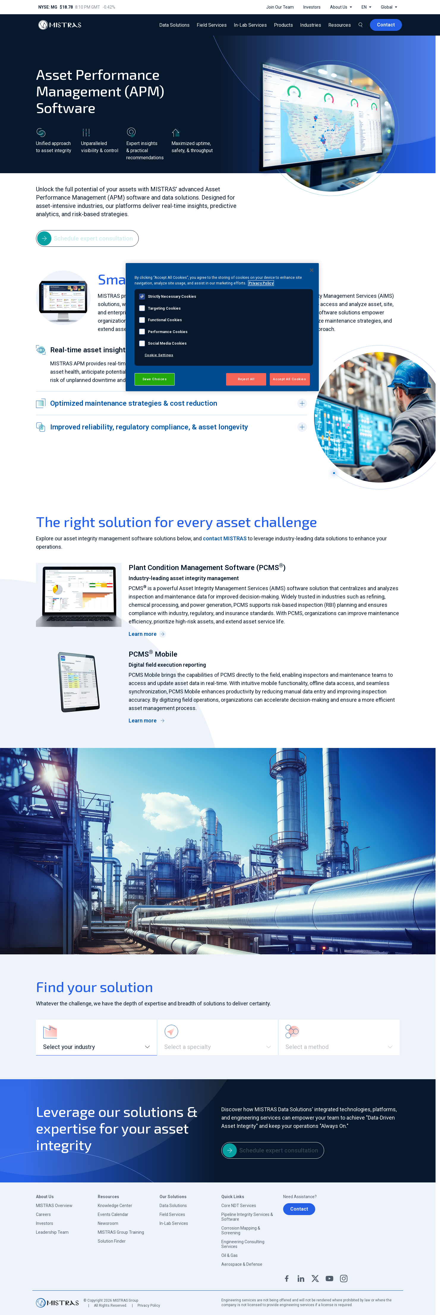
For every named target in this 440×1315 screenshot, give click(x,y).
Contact (299, 1209)
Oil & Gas (229, 1255)
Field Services (172, 1214)
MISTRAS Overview (54, 1205)
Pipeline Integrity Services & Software (247, 1217)
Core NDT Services (238, 1205)
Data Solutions (173, 1205)
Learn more (147, 634)
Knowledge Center (115, 1205)
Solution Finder (112, 1241)
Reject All (246, 379)
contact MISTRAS (225, 538)
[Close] (311, 270)
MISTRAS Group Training (121, 1232)
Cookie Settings (159, 355)
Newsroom (108, 1223)
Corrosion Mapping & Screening (240, 1230)
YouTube (329, 1278)
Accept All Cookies (289, 379)
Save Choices (154, 379)
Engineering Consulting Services (242, 1244)
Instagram (343, 1278)
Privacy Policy (149, 1305)
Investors (44, 1223)
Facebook (286, 1278)
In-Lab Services (174, 1223)
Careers (43, 1214)
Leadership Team (52, 1232)
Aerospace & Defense (241, 1264)
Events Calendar (113, 1214)
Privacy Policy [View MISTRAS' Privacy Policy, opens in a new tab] (261, 283)
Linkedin (301, 1278)
